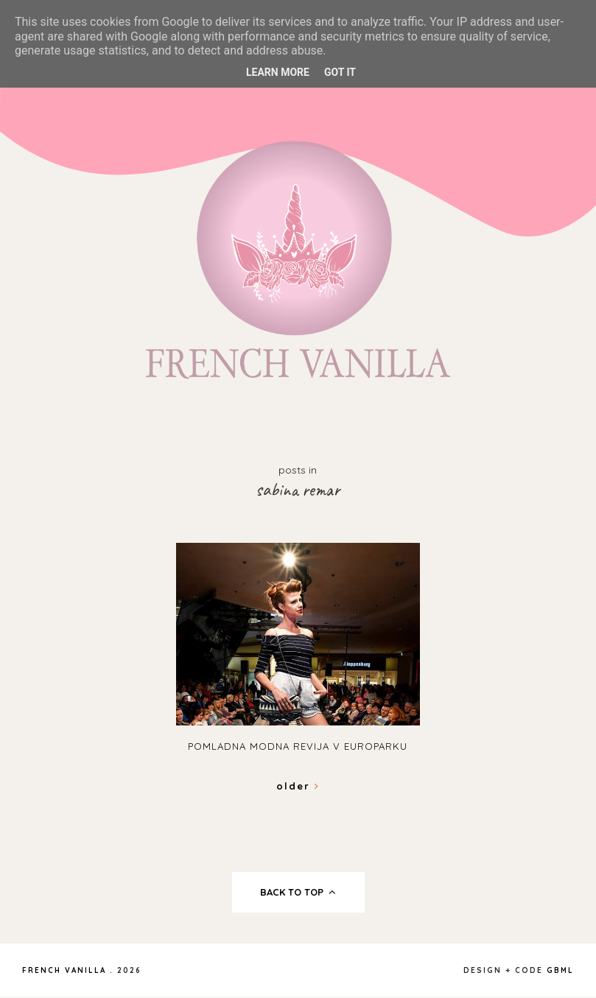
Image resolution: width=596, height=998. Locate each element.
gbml (560, 970)
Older (298, 786)
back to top (298, 892)
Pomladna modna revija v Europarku (297, 746)
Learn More (277, 72)
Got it (340, 72)
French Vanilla (64, 970)
